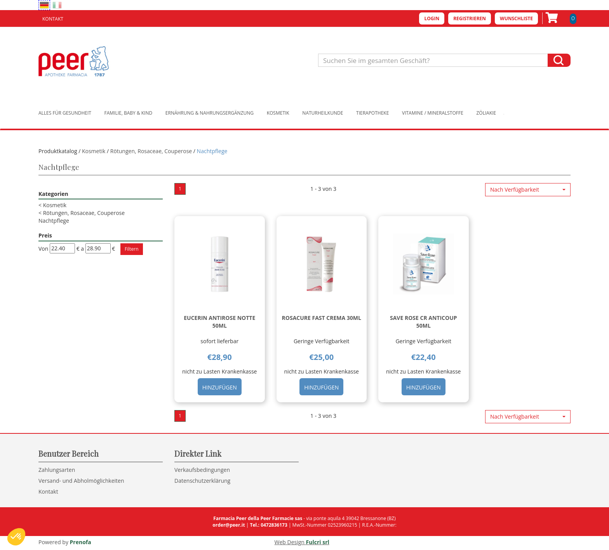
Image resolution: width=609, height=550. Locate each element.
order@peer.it (228, 525)
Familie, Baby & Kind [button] (128, 113)
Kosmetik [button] (278, 113)
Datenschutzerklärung (202, 480)
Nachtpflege (53, 220)
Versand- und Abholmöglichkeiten (81, 480)
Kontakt (52, 19)
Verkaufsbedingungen (202, 469)
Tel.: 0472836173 (268, 525)
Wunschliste (516, 18)
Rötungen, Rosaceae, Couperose (151, 151)
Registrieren (469, 18)
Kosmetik (93, 151)
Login (431, 18)
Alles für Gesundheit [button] (64, 113)
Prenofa (80, 542)
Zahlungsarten (56, 469)
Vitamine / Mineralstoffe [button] (432, 113)
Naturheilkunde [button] (322, 113)
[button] (528, 189)
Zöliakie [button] (486, 113)
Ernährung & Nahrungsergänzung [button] (209, 113)
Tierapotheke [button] (372, 113)
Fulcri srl (317, 542)
